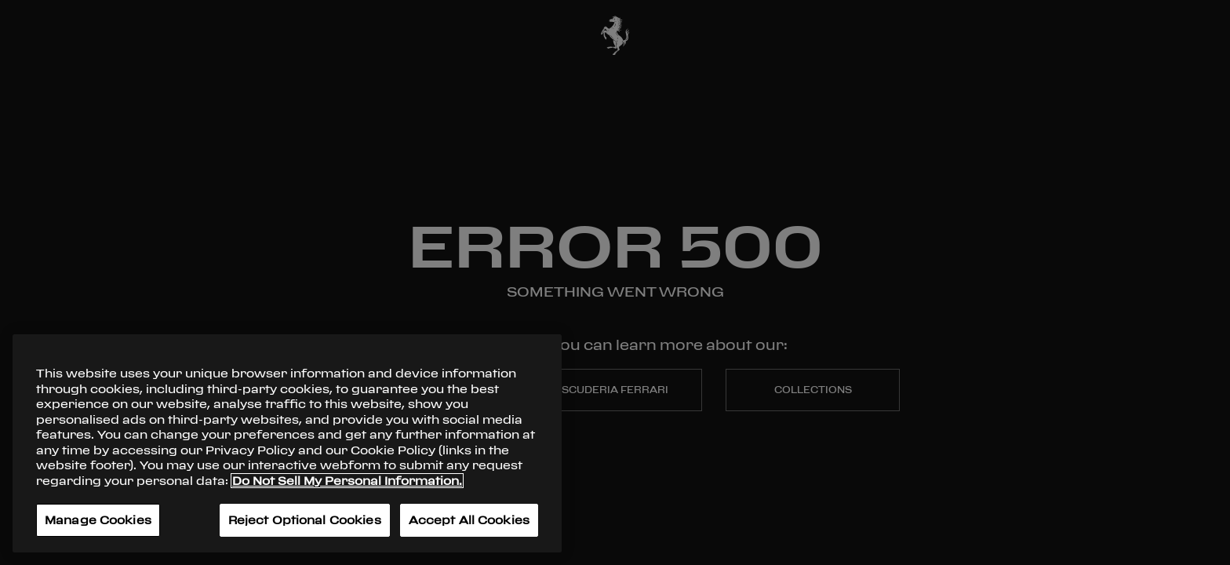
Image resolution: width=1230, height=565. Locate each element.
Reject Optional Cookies (304, 520)
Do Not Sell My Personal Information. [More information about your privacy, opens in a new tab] (347, 481)
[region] (287, 443)
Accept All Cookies (469, 520)
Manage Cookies (98, 520)
